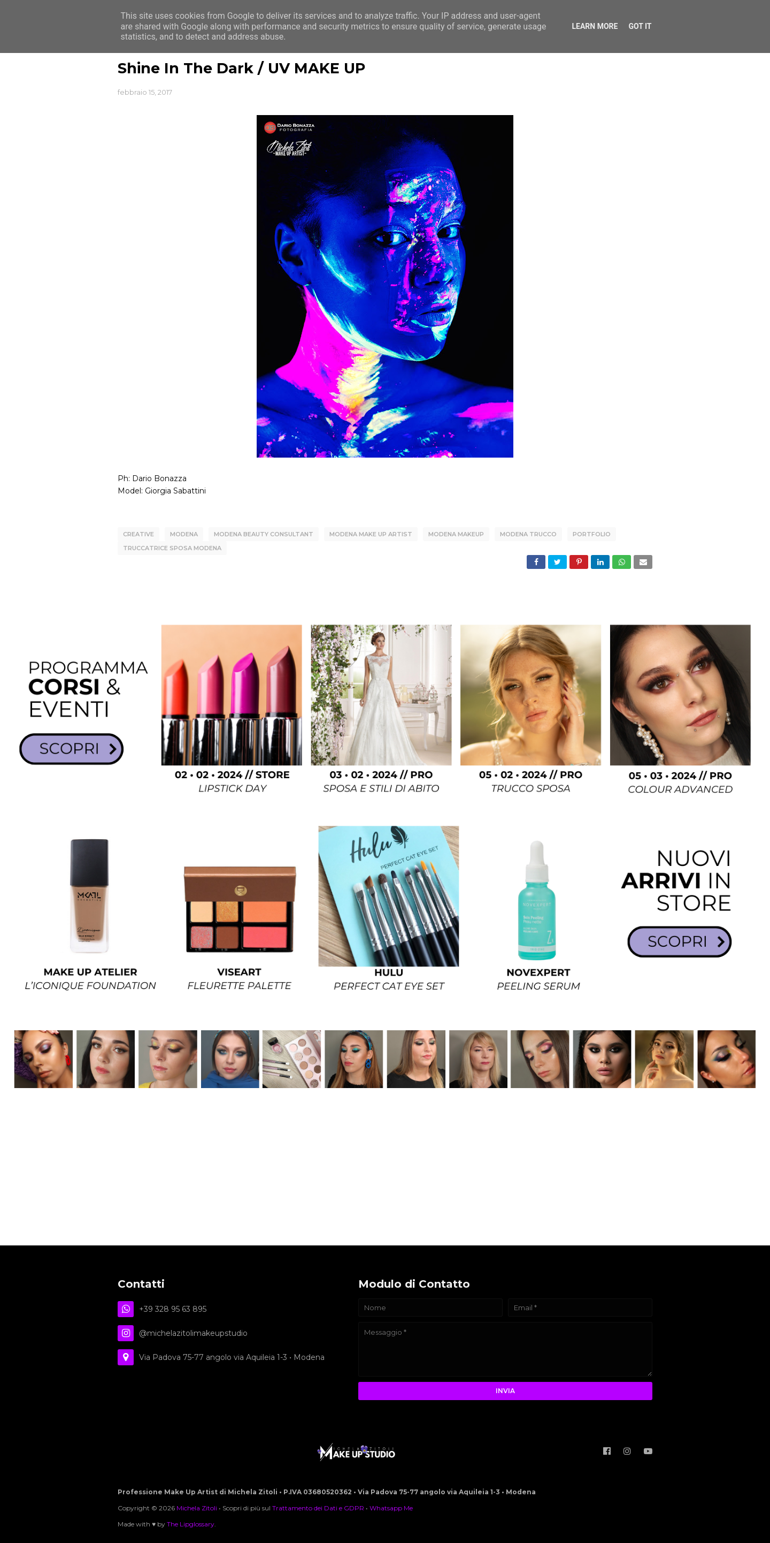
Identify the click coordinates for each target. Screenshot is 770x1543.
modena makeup (456, 534)
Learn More (595, 26)
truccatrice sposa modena (172, 548)
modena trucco (528, 534)
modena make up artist (370, 534)
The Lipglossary (190, 1524)
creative (138, 534)
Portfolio (592, 534)
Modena (184, 534)
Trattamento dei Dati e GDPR (318, 1508)
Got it (639, 26)
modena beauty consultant (263, 534)
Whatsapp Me (391, 1508)
